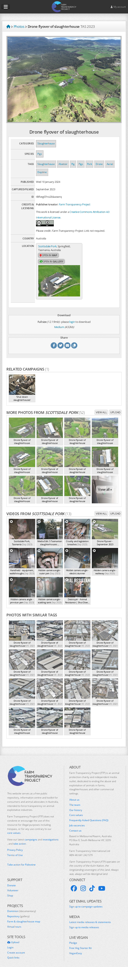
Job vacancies (77, 821)
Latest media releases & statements (90, 918)
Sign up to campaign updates (86, 902)
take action (19, 839)
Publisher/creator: (47, 204)
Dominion (21, 907)
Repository (18, 912)
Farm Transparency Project (74, 204)
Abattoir (63, 164)
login (72, 317)
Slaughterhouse (46, 143)
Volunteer (12, 886)
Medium (59, 323)
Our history (75, 806)
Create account (16, 948)
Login (10, 943)
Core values (76, 811)
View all (101, 408)
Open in (48, 255)
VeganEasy (75, 949)
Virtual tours (14, 922)
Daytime (42, 172)
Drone (99, 164)
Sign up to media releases (84, 923)
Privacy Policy (15, 845)
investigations (51, 835)
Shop (10, 891)
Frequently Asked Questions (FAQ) (88, 816)
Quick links (13, 953)
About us (74, 795)
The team (74, 800)
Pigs (39, 154)
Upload (115, 408)
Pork (89, 164)
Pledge (73, 938)
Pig (73, 164)
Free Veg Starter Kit (80, 944)
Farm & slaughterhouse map (23, 917)
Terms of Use (15, 851)
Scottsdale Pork (47, 246)
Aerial (110, 164)
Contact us (75, 826)
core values (13, 829)
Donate (11, 881)
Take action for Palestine (21, 860)
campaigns (31, 835)
